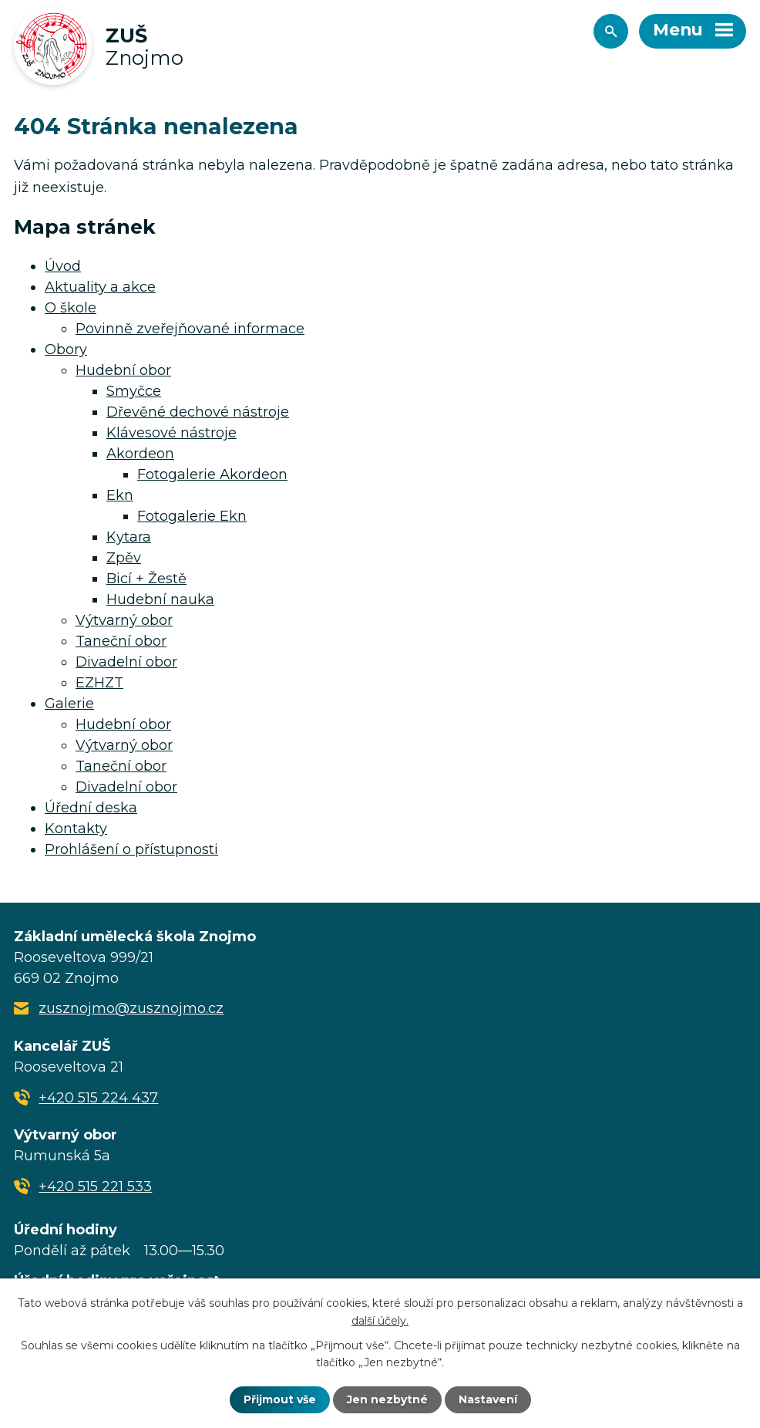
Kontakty (76, 828)
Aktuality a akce (100, 287)
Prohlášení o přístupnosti (131, 849)
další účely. (380, 1320)
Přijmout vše (280, 1399)
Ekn (119, 495)
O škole (70, 307)
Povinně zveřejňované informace (190, 328)
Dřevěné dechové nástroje (197, 411)
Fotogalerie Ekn (192, 516)
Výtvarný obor (124, 620)
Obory (66, 349)
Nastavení (488, 1399)
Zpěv (123, 557)
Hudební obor (123, 370)
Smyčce (133, 391)
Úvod (63, 266)
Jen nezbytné (387, 1399)
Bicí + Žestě (146, 578)
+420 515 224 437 (98, 1097)
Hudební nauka (160, 599)
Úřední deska (91, 807)
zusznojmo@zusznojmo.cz (131, 1008)
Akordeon (140, 453)
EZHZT (99, 682)
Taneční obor (121, 641)
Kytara (128, 536)
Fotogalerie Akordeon (212, 474)
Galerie (69, 703)
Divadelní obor (126, 661)
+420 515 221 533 (95, 1186)
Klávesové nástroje (171, 432)
